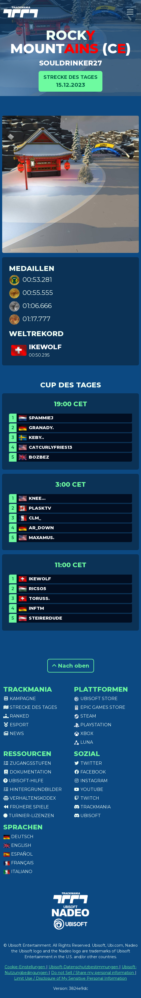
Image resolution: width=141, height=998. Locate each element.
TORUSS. (39, 598)
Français (18, 862)
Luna (83, 742)
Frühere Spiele (26, 806)
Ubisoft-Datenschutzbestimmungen (84, 966)
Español (18, 854)
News (13, 733)
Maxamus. (41, 537)
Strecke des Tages (30, 707)
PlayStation (92, 724)
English (17, 845)
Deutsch (18, 836)
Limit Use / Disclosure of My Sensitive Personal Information (70, 978)
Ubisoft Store (96, 698)
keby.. (36, 437)
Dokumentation (27, 772)
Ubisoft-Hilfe (23, 780)
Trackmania (92, 806)
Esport (16, 724)
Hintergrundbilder (32, 789)
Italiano (17, 871)
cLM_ (35, 518)
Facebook (90, 772)
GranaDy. (41, 427)
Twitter (88, 763)
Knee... (37, 498)
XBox (83, 733)
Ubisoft (87, 815)
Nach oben (70, 665)
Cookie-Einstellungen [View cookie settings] (25, 966)
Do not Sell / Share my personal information (93, 972)
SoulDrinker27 (70, 63)
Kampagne (19, 698)
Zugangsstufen (27, 763)
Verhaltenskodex (29, 798)
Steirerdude (45, 618)
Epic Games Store (99, 707)
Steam (85, 716)
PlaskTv (40, 508)
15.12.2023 (70, 81)
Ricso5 (37, 588)
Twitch (86, 798)
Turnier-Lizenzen (28, 815)
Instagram (91, 780)
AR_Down (41, 527)
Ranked (16, 716)
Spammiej (41, 417)
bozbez (39, 457)
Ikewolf (45, 347)
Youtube (88, 789)
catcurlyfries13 (50, 447)
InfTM (36, 608)
